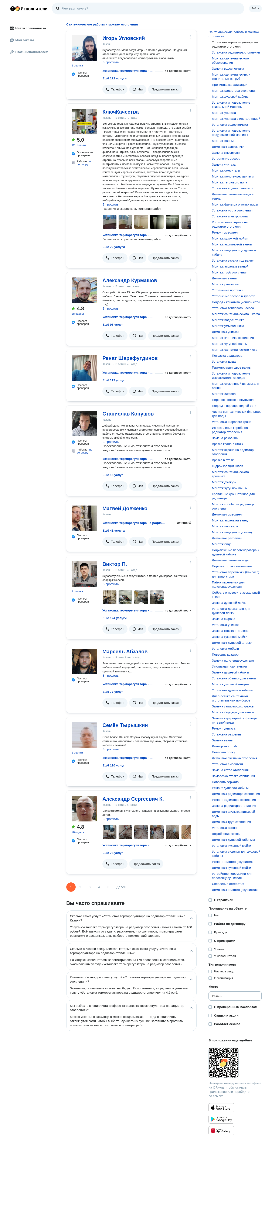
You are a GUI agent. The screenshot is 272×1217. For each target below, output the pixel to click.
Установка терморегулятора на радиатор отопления (127, 70)
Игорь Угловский (123, 38)
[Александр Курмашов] (84, 290)
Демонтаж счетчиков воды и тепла (233, 196)
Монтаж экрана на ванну (230, 520)
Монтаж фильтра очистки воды (235, 204)
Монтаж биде (222, 544)
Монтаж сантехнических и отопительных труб (231, 76)
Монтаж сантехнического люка (234, 349)
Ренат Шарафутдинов (130, 358)
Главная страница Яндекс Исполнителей (29, 8)
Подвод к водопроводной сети (234, 405)
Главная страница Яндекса (12, 8)
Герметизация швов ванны (231, 367)
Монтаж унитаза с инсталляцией (236, 118)
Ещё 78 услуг (112, 853)
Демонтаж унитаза (225, 332)
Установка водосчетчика (230, 124)
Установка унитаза (225, 625)
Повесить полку (223, 752)
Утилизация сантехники (229, 666)
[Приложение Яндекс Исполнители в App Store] (221, 1107)
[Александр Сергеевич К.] (84, 808)
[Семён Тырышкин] (84, 735)
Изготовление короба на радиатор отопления (230, 430)
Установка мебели (225, 648)
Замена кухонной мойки (229, 636)
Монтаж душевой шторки (230, 684)
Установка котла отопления (232, 210)
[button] (115, 89)
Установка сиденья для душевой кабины (236, 854)
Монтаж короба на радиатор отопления (233, 506)
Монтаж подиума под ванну (232, 532)
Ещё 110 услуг (113, 765)
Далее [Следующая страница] (121, 887)
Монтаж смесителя (226, 170)
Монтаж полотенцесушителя (233, 176)
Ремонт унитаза (223, 728)
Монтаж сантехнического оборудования (230, 60)
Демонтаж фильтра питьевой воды (233, 814)
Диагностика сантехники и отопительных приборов (231, 698)
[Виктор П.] (84, 574)
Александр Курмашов (129, 280)
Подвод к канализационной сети (236, 302)
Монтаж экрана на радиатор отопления (233, 452)
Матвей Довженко (124, 508)
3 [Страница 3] (90, 887)
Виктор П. (114, 564)
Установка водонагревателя (232, 188)
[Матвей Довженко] (84, 518)
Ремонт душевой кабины (230, 788)
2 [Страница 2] (80, 887)
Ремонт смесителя (225, 232)
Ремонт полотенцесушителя (233, 861)
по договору (84, 163)
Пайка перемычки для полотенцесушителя (228, 584)
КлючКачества (120, 112)
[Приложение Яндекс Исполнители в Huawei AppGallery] (221, 1130)
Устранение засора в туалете (233, 296)
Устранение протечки (227, 290)
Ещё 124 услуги (114, 618)
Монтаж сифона (224, 394)
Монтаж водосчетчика (228, 320)
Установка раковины (227, 734)
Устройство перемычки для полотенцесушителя (232, 876)
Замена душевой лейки (229, 602)
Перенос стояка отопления (232, 566)
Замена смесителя (225, 152)
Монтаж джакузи (224, 482)
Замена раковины (225, 438)
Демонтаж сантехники (228, 146)
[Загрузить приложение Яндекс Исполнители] (235, 1063)
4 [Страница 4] (99, 887)
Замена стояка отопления (231, 630)
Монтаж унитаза (224, 112)
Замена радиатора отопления (234, 805)
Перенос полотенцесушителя (233, 399)
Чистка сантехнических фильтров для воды (236, 414)
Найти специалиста (28, 28)
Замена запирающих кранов (233, 706)
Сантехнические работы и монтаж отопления (233, 34)
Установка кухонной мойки (231, 845)
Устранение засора (226, 158)
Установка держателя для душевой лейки (231, 611)
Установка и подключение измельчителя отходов (231, 375)
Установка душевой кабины (232, 690)
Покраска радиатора (227, 355)
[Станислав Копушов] (84, 423)
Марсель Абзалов (124, 651)
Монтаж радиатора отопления (234, 90)
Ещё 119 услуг (113, 380)
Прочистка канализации (229, 84)
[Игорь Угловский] (84, 48)
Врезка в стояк (223, 460)
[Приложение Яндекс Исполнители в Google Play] (221, 1119)
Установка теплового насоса (233, 308)
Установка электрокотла (230, 216)
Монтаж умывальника (228, 326)
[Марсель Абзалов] (84, 661)
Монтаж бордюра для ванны (233, 712)
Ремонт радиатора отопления (234, 799)
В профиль (110, 62)
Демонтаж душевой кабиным (233, 839)
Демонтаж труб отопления (231, 822)
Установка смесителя (228, 764)
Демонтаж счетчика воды (230, 560)
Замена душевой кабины (230, 672)
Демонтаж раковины (227, 538)
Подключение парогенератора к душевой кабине (235, 552)
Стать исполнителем (29, 52)
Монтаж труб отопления (229, 272)
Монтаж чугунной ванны (230, 343)
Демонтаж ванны (224, 278)
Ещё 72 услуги (113, 247)
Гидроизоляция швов (227, 466)
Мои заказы (22, 40)
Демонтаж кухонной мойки (231, 867)
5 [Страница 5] (108, 887)
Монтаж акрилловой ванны (232, 244)
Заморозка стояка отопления (233, 776)
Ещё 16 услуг (112, 475)
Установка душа (224, 361)
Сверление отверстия (228, 884)
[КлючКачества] (84, 121)
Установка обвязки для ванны (234, 678)
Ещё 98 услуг (112, 324)
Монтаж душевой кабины (230, 96)
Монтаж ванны (223, 140)
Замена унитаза (223, 164)
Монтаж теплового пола (229, 182)
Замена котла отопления (230, 770)
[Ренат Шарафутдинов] (84, 368)
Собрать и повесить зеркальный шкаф (236, 595)
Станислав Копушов (128, 414)
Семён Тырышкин (125, 725)
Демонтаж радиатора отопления (236, 794)
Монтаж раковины (225, 284)
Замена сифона (223, 619)
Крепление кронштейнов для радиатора (233, 496)
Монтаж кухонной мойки (230, 238)
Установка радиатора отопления (236, 52)
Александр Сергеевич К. (133, 799)
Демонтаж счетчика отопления (234, 758)
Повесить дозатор (225, 654)
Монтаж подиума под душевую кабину (234, 252)
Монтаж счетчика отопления (233, 337)
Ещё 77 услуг (112, 691)
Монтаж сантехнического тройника (230, 474)
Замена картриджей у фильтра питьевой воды (235, 720)
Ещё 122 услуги (114, 78)
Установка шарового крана (231, 422)
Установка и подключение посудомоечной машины (231, 133)
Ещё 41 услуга (113, 530)
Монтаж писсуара (225, 526)
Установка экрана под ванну (233, 260)
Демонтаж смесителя (227, 514)
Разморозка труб (224, 746)
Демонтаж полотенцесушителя (235, 890)
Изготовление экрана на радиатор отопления (230, 224)
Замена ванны (222, 740)
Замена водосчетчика (228, 68)
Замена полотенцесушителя (233, 660)
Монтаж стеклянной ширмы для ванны (235, 386)
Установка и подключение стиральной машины (231, 104)
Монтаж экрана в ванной (230, 266)
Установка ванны (224, 828)
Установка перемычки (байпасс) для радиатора (235, 574)
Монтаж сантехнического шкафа (236, 314)
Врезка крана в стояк (227, 444)
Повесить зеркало (225, 782)
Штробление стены (226, 833)
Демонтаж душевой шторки (232, 642)
